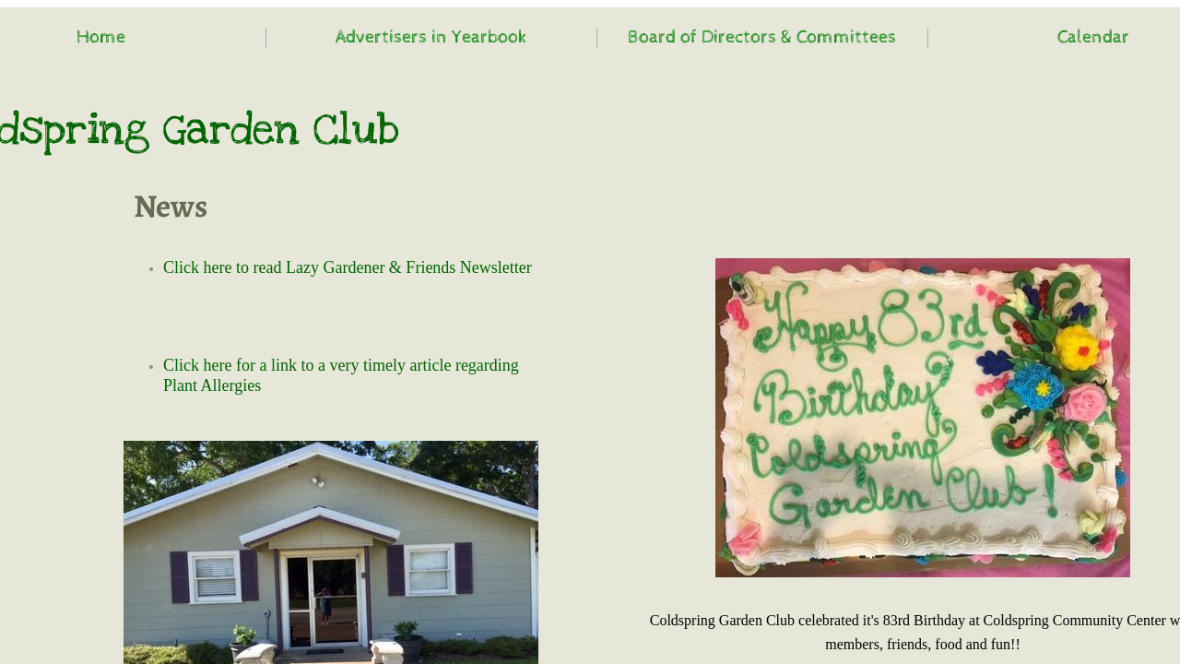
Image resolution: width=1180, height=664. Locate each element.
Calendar (1093, 37)
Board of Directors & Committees (762, 37)
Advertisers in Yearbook (431, 37)
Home (101, 37)
